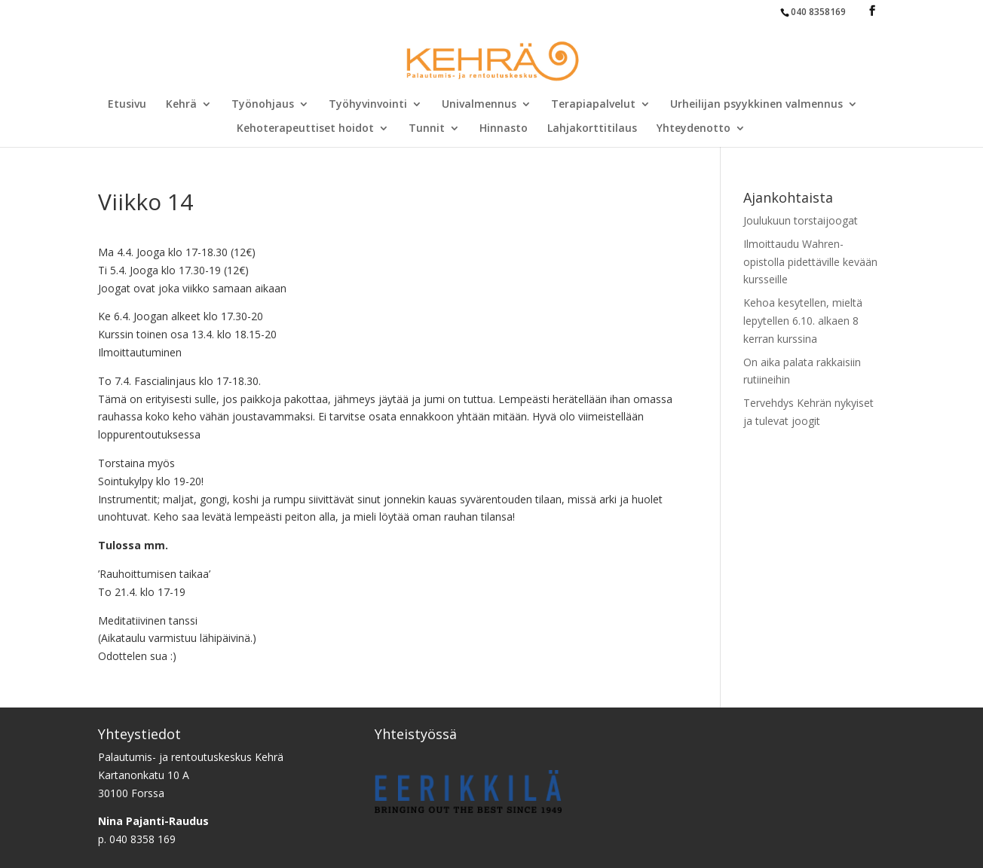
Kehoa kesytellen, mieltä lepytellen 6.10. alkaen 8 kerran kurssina (802, 320)
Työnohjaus (262, 105)
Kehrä (181, 105)
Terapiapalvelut (593, 105)
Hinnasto (503, 129)
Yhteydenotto (693, 129)
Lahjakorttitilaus (592, 129)
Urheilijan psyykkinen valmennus (756, 105)
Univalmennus (479, 105)
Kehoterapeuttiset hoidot (305, 129)
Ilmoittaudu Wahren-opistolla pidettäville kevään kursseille (810, 262)
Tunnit (427, 129)
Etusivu (127, 105)
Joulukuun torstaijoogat (800, 220)
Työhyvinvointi (368, 105)
